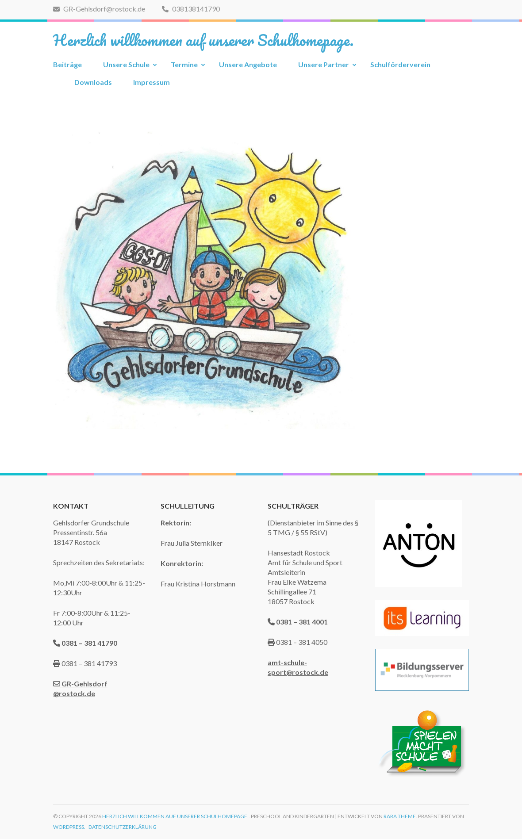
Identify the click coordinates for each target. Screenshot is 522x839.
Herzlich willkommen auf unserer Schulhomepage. (203, 39)
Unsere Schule (126, 64)
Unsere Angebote (248, 64)
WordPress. (69, 827)
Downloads (93, 82)
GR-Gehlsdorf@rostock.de (99, 8)
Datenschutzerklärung (122, 827)
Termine (184, 64)
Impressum (151, 82)
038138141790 (191, 8)
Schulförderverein (400, 64)
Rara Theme (400, 816)
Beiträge (67, 64)
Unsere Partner (323, 64)
